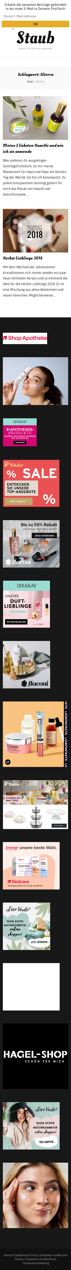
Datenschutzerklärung (36, 1263)
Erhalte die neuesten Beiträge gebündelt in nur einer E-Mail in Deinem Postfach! (36, 7)
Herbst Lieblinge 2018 (22, 258)
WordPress (50, 1259)
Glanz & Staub (35, 29)
